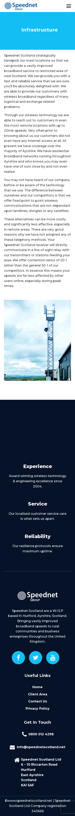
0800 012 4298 (41, 734)
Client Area (37, 694)
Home (37, 687)
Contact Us (37, 701)
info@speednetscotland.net (41, 747)
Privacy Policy (38, 708)
